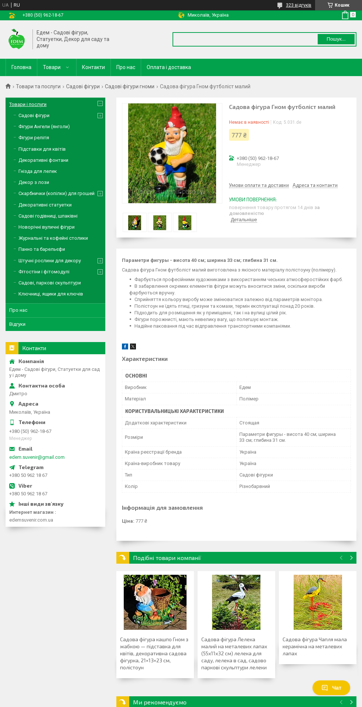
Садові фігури (83, 86)
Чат (331, 687)
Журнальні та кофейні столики (53, 238)
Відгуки (17, 324)
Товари (52, 67)
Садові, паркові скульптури (49, 283)
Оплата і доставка (169, 67)
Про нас (125, 67)
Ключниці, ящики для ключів (50, 294)
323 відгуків (298, 5)
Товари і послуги (28, 104)
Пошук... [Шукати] (336, 39)
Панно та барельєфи (41, 249)
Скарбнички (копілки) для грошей (56, 193)
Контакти (93, 67)
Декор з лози (33, 182)
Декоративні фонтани (43, 160)
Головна (21, 67)
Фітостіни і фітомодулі (43, 271)
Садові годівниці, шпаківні (48, 216)
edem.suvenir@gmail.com (37, 457)
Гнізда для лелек (37, 171)
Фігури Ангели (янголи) (44, 126)
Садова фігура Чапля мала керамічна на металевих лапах (315, 646)
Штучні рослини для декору (49, 260)
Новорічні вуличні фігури (46, 227)
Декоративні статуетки (45, 205)
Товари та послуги (38, 86)
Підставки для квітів (42, 149)
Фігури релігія (33, 137)
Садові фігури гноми (129, 86)
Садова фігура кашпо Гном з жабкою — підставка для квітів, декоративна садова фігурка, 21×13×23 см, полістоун (154, 653)
